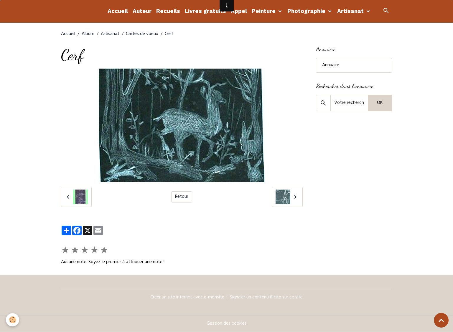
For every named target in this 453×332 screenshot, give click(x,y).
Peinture (264, 11)
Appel (239, 11)
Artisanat (351, 11)
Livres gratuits (205, 11)
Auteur (142, 11)
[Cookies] (12, 319)
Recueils (168, 11)
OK (380, 103)
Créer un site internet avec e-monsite (187, 297)
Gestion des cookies (227, 323)
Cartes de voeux (142, 34)
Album (88, 34)
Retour (181, 196)
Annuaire (330, 65)
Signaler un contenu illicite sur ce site (266, 297)
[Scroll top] (441, 320)
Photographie (307, 11)
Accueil (118, 11)
